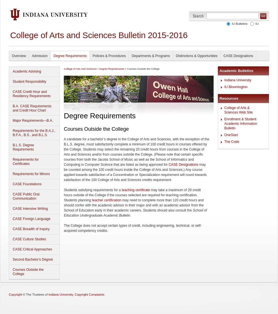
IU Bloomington (235, 87)
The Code (231, 142)
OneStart (231, 135)
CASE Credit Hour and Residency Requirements (32, 94)
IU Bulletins (239, 23)
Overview (19, 56)
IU (257, 23)
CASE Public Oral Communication (26, 196)
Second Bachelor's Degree (33, 259)
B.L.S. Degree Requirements (23, 147)
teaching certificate (136, 190)
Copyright (15, 294)
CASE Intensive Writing (30, 209)
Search (198, 16)
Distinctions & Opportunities (197, 56)
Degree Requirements (69, 56)
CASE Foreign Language (31, 219)
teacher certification (106, 200)
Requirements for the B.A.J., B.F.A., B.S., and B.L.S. (34, 133)
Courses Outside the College (28, 272)
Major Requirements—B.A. (33, 121)
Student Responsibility (29, 82)
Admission (39, 56)
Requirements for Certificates (26, 162)
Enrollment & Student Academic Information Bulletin (240, 123)
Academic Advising (27, 71)
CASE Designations (238, 56)
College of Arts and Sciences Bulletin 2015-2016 (99, 35)
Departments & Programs (151, 56)
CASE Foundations (27, 184)
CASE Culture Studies (29, 239)
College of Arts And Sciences (80, 68)
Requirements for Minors (31, 174)
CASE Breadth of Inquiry (31, 229)
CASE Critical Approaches (32, 249)
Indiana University (237, 80)
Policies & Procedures (109, 56)
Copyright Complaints (89, 294)
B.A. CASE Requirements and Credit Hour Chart (32, 108)
